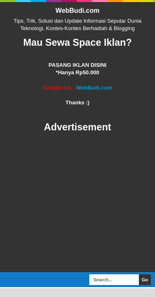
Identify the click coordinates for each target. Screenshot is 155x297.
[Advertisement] (77, 203)
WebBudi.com (77, 10)
